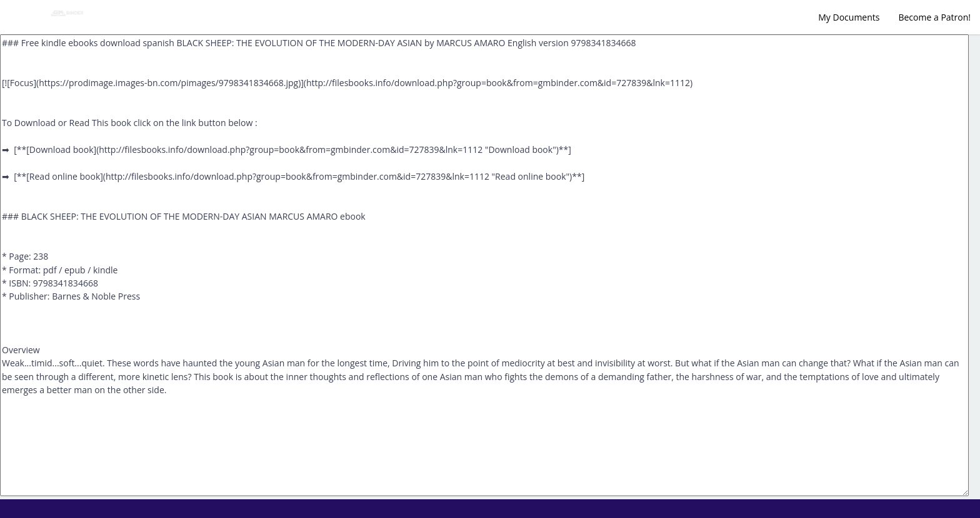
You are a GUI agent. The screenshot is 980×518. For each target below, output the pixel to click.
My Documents (848, 17)
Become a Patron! (934, 17)
